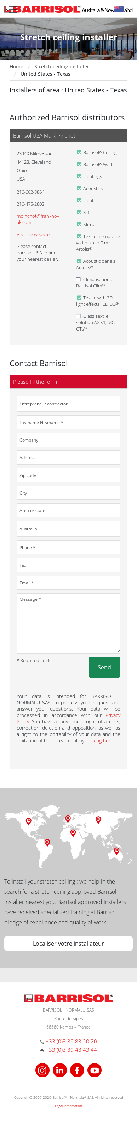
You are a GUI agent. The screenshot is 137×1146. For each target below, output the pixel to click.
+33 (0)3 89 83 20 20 (71, 1041)
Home (16, 66)
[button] (121, 8)
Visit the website (33, 234)
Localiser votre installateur (68, 943)
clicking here (99, 740)
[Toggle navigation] (13, 9)
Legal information (68, 1105)
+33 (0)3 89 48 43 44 (71, 1049)
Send (104, 667)
